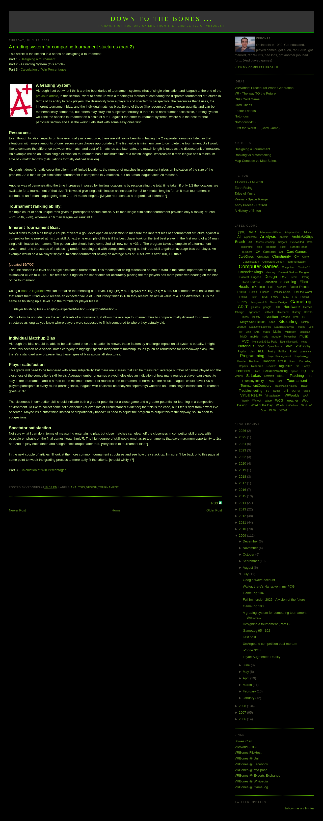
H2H (277, 307)
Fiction (253, 292)
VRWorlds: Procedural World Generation (264, 88)
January (249, 698)
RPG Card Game (247, 99)
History (296, 312)
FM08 (263, 296)
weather (292, 400)
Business (247, 252)
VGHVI (295, 390)
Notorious (242, 116)
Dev (283, 277)
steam (281, 376)
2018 (243, 476)
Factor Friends (245, 111)
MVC (245, 341)
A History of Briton (248, 210)
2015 (243, 496)
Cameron (269, 252)
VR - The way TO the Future (255, 93)
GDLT (243, 307)
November (251, 548)
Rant (292, 361)
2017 (243, 483)
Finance (265, 292)
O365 (261, 346)
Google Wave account (259, 580)
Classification (251, 261)
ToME (280, 381)
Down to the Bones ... (162, 18)
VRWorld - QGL (246, 747)
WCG (279, 400)
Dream (293, 277)
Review (271, 366)
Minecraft (305, 331)
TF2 (309, 375)
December (251, 541)
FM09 (274, 296)
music (304, 336)
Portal (293, 351)
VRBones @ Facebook (251, 764)
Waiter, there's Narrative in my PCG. (269, 586)
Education (270, 282)
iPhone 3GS (251, 650)
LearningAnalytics (284, 326)
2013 (243, 509)
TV (267, 390)
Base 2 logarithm (33, 291)
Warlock (256, 400)
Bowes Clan (243, 741)
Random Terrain (274, 361)
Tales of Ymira (245, 193)
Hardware (291, 307)
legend (301, 326)
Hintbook (268, 312)
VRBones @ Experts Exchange (257, 775)
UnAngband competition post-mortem (270, 644)
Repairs (243, 366)
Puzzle (241, 361)
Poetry (271, 351)
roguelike (285, 366)
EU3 (270, 287)
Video (307, 390)
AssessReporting (265, 242)
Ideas (245, 317)
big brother (247, 247)
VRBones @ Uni (247, 758)
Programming (252, 356)
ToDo (270, 380)
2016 (243, 490)
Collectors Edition (273, 261)
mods (265, 336)
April (246, 678)
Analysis (78, 487)
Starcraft (269, 376)
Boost (283, 247)
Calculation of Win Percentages (43, 69)
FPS (294, 296)
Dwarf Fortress (251, 282)
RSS (215, 503)
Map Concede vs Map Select (256, 161)
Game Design (278, 302)
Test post (249, 637)
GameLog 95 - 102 (256, 630)
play (252, 351)
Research (257, 366)
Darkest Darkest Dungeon (294, 272)
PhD (289, 346)
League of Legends (260, 326)
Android (284, 237)
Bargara (282, 242)
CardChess (246, 256)
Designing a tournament (37, 59)
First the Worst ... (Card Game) (257, 128)
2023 (243, 450)
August (248, 567)
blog (259, 246)
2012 (243, 516)
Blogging (270, 246)
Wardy (245, 400)
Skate (256, 371)
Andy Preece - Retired (251, 205)
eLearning (288, 282)
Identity (256, 317)
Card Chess (243, 105)
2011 (243, 522)
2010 (243, 529)
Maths (277, 331)
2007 (243, 712)
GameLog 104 (253, 593)
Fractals (305, 296)
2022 (243, 457)
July (246, 574)
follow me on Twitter (299, 808)
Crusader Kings (250, 272)
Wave (268, 400)
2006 (243, 719)
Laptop (305, 322)
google (267, 307)
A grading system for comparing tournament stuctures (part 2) (71, 46)
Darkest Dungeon (250, 277)
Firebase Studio (281, 292)
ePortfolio (258, 287)
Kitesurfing (288, 321)
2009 (243, 535)
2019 (243, 470)
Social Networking (275, 371)
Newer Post (17, 510)
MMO (243, 336)
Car (281, 252)
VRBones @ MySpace (251, 770)
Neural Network (289, 341)
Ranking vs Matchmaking (253, 155)
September (251, 561)
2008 (243, 706)
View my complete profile (256, 67)
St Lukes (253, 375)
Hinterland (282, 312)
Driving (305, 277)
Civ (296, 256)
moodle (276, 336)
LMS (257, 331)
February (250, 691)
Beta (310, 242)
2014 (243, 503)
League (241, 326)
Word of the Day (262, 405)
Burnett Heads (298, 246)
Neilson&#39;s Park (264, 341)
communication (296, 261)
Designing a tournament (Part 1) (266, 624)
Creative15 (304, 267)
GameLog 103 (253, 606)
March (248, 685)
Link (248, 331)
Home (116, 510)
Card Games (297, 252)
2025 (243, 437)
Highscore (254, 312)
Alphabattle (250, 237)
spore (294, 371)
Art (250, 242)
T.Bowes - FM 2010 (249, 182)
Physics (242, 351)
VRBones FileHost (248, 752)
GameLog (300, 301)
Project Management (279, 356)
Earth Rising (244, 188)
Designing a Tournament (252, 149)
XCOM (283, 410)
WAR (306, 395)
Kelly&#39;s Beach (252, 322)
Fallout (241, 292)
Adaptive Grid (292, 232)
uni (286, 390)
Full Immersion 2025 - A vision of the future (274, 599)
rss (297, 366)
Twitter (276, 390)
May (246, 672)
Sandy (306, 366)
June (247, 665)
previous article (47, 96)
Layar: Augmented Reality (261, 657)
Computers (288, 267)
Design (91, 487)
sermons (243, 371)
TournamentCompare (255, 385)
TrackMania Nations (286, 385)
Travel (304, 385)
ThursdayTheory (253, 381)
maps (266, 331)
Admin (307, 232)
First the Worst (303, 291)
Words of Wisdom (287, 405)
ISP (304, 316)
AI (238, 237)
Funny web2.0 (258, 302)
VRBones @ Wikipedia (251, 781)
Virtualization (273, 395)
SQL (304, 371)
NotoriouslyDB (245, 122)
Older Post (214, 510)
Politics (282, 351)
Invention (270, 317)
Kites (272, 321)
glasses (255, 307)
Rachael (254, 361)
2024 (243, 444)
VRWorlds (292, 395)
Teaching (297, 376)
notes (304, 341)
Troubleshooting (250, 390)
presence (306, 351)
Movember (290, 336)
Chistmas (263, 256)
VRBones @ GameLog (251, 787)
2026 (243, 431)
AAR (252, 232)
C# (258, 252)
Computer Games (259, 266)
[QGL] (241, 232)
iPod (296, 317)
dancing (270, 272)
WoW (272, 410)
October (249, 554)
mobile (254, 336)
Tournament (108, 487)
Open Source (274, 346)
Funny (242, 302)
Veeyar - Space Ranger (252, 199)
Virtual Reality (251, 395)
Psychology (301, 356)
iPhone (285, 316)
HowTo (308, 312)
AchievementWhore (270, 232)
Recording (305, 361)
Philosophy (303, 346)
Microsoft (290, 331)
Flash (254, 296)
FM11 (285, 296)
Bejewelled (297, 242)
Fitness (243, 296)
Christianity (281, 256)
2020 (243, 463)
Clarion (306, 256)
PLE (261, 351)
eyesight (281, 287)
